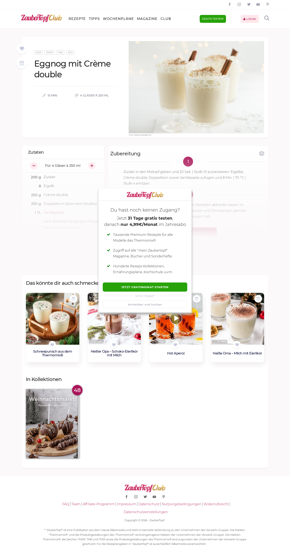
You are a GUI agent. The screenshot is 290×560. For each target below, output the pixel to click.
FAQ (65, 504)
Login (249, 19)
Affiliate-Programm (99, 504)
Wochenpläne (118, 19)
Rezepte (77, 19)
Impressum (126, 504)
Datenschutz (149, 504)
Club (166, 19)
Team (76, 504)
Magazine (147, 19)
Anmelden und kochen (145, 304)
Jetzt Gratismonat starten (145, 287)
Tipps (94, 19)
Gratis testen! (213, 18)
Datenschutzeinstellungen (146, 512)
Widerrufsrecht (216, 504)
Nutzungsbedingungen (181, 504)
